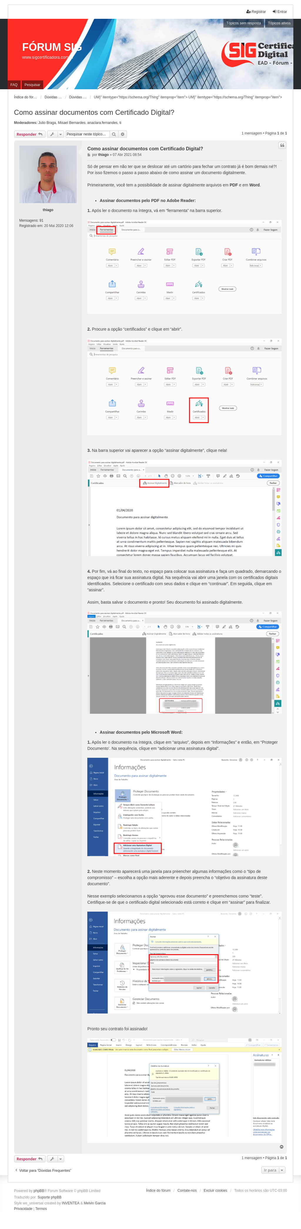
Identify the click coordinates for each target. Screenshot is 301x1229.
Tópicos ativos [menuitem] (279, 23)
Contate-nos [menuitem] (187, 1190)
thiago (48, 210)
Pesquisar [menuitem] (32, 85)
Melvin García (95, 1203)
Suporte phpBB (49, 1197)
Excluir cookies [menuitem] (215, 1190)
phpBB (39, 1191)
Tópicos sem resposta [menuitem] (243, 23)
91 (41, 220)
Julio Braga (47, 123)
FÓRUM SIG (52, 47)
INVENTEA (70, 1203)
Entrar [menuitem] (279, 11)
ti (120, 123)
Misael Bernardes (71, 123)
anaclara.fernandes (102, 123)
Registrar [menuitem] (256, 11)
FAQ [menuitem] (14, 85)
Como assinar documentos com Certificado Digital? (94, 112)
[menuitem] (23, 1209)
